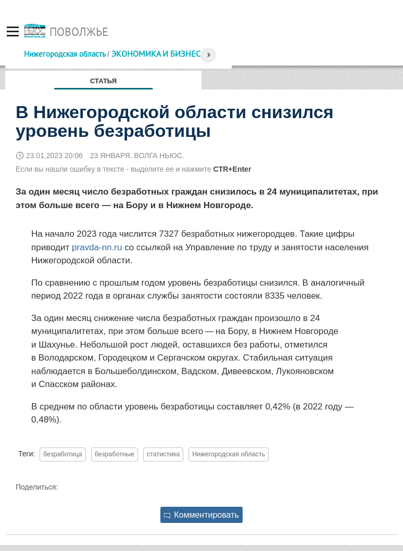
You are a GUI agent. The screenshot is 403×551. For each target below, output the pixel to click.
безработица (62, 454)
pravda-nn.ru (97, 247)
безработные (114, 454)
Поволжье (78, 31)
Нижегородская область (64, 54)
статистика (163, 454)
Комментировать (201, 514)
